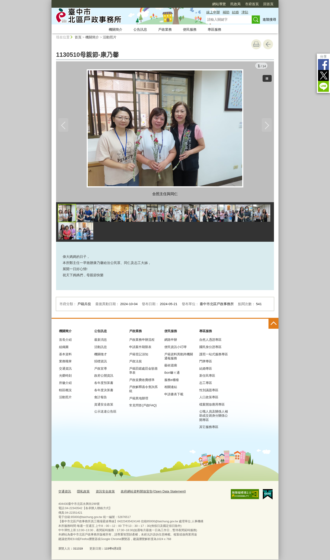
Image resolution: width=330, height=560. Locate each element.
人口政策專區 (208, 398)
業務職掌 (65, 362)
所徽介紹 (65, 384)
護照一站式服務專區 (213, 355)
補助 (226, 12)
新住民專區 (207, 377)
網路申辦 (170, 341)
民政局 (235, 4)
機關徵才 (100, 355)
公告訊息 (140, 29)
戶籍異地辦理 (138, 399)
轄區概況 (65, 391)
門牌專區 (205, 362)
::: (49, 2)
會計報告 (100, 398)
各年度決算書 (103, 391)
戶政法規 (135, 362)
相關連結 (170, 388)
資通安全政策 (103, 405)
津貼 (244, 12)
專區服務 (214, 29)
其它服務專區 (208, 428)
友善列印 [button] (256, 44)
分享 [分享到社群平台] (323, 56)
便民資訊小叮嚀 (175, 348)
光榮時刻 (65, 377)
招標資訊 (100, 362)
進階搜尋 (269, 19)
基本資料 (65, 355)
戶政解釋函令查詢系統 (143, 390)
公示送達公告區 (105, 412)
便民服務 (190, 29)
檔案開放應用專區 (212, 405)
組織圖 (64, 348)
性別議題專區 (208, 391)
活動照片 (109, 37)
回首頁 (268, 4)
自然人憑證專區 (210, 341)
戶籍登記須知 (138, 355)
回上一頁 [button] (268, 44)
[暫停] (267, 77)
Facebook (323, 64)
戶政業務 (165, 29)
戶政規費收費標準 (142, 381)
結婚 (235, 12)
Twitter (323, 75)
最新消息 (100, 341)
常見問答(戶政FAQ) (143, 406)
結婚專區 (205, 369)
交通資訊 (65, 369)
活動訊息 (100, 348)
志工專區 (205, 384)
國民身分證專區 (210, 348)
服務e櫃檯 (171, 381)
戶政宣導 (100, 369)
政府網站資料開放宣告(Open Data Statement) (147, 492)
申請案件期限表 (140, 348)
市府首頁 (252, 4)
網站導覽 (219, 4)
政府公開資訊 (103, 377)
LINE (323, 86)
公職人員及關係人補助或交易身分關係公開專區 (213, 417)
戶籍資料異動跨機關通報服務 (178, 357)
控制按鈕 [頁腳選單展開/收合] (273, 325)
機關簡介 (115, 29)
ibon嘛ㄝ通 (172, 374)
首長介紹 (65, 341)
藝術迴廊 (170, 366)
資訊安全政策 (103, 492)
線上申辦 (213, 12)
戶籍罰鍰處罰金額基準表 (143, 372)
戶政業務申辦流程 (142, 341)
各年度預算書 (103, 384)
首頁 (78, 37)
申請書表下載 (173, 395)
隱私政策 (82, 492)
